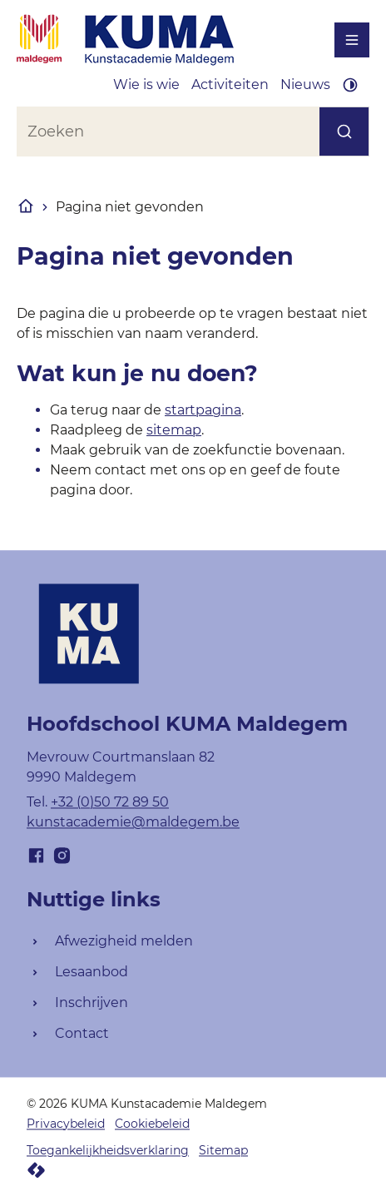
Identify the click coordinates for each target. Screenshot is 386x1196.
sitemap (173, 430)
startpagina (203, 410)
